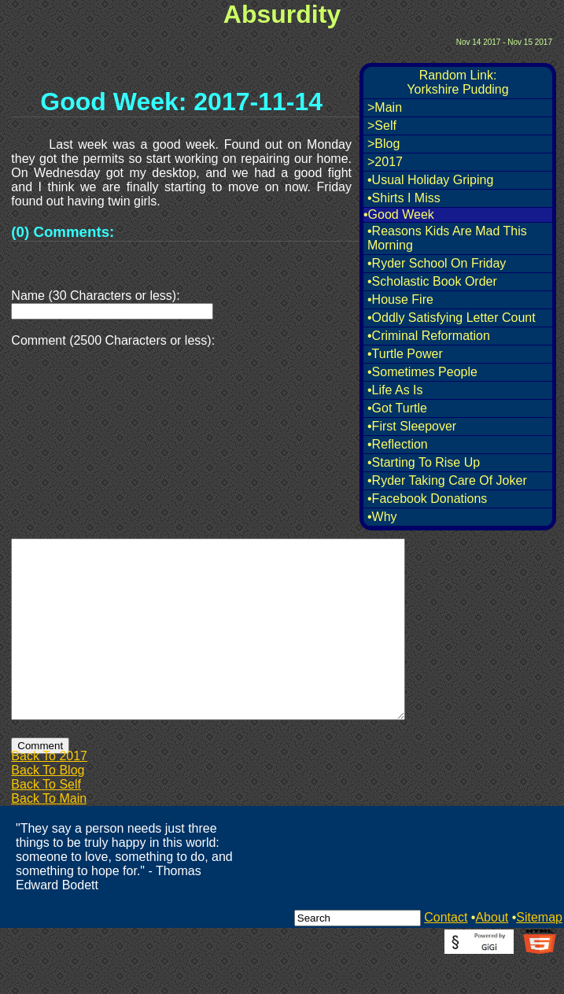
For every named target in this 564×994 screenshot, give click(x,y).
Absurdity (282, 14)
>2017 (385, 161)
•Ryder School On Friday (436, 263)
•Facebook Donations (427, 498)
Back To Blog (47, 805)
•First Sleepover (411, 426)
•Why (382, 516)
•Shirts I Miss (404, 198)
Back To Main (49, 834)
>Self (381, 125)
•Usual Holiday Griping (430, 180)
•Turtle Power (405, 353)
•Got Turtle (397, 408)
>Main (384, 107)
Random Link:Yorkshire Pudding (457, 82)
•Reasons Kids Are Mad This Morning (447, 238)
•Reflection (397, 444)
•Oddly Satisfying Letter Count (451, 317)
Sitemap (539, 952)
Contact (445, 952)
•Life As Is (395, 390)
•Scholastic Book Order (432, 281)
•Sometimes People (422, 372)
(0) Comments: (62, 232)
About (491, 952)
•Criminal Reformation (428, 335)
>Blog (383, 143)
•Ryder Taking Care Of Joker (447, 480)
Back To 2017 (49, 791)
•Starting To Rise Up (423, 462)
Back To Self (46, 819)
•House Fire (400, 299)
